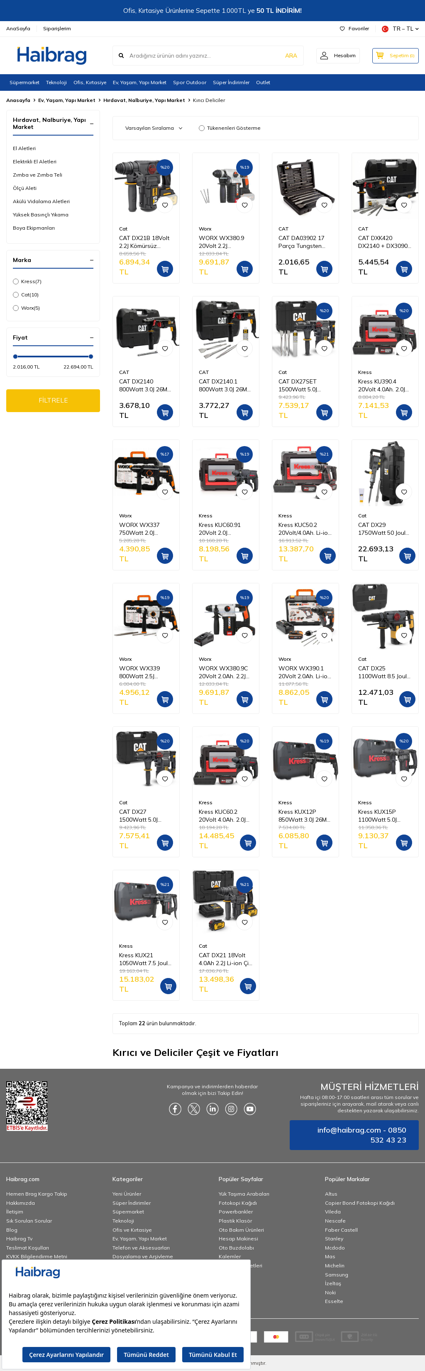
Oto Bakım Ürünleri (241, 1230)
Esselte (334, 1301)
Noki (330, 1292)
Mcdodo (335, 1248)
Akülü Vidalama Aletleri (41, 201)
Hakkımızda (20, 1203)
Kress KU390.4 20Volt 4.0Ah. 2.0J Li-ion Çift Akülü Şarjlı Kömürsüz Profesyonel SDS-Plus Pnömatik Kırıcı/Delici (382, 385)
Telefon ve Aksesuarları (141, 1248)
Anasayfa (18, 100)
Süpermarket (24, 82)
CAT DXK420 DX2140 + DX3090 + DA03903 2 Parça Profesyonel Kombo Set (384, 242)
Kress (27, 281)
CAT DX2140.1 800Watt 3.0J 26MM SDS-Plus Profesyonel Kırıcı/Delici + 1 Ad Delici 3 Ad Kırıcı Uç (225, 385)
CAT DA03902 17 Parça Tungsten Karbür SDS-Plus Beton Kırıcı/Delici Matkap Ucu (301, 242)
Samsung (336, 1275)
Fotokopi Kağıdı (238, 1203)
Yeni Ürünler (126, 1194)
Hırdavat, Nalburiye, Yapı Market (144, 100)
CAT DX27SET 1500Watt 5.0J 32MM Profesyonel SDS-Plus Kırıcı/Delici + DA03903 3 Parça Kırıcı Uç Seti (303, 385)
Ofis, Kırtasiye (89, 82)
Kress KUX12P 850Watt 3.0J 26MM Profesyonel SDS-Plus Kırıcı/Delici (304, 816)
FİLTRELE (53, 401)
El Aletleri (24, 148)
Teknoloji (56, 82)
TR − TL (400, 28)
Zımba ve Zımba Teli (37, 175)
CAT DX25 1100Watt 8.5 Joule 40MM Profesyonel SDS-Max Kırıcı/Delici (384, 672)
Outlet (263, 82)
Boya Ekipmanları (34, 228)
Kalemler (230, 1256)
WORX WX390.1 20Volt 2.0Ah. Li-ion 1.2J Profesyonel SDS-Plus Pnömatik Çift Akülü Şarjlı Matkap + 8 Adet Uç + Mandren (304, 672)
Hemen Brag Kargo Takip (36, 1194)
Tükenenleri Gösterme (230, 128)
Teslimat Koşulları (27, 1248)
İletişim (14, 1211)
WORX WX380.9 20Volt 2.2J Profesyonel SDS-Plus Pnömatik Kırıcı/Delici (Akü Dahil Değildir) (223, 242)
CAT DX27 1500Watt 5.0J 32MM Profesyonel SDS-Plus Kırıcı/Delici (144, 816)
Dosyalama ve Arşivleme (142, 1256)
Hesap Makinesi (238, 1238)
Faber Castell (341, 1230)
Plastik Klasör (235, 1221)
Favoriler (354, 28)
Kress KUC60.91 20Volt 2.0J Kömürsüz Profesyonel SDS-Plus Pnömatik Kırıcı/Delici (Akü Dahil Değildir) (223, 529)
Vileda (333, 1211)
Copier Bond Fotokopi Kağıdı (360, 1203)
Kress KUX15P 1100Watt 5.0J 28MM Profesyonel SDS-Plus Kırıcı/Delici (383, 816)
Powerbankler (236, 1211)
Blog (11, 1230)
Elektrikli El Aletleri (34, 161)
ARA (289, 55)
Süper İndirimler (231, 82)
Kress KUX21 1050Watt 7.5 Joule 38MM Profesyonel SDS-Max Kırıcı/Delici (145, 959)
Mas (330, 1256)
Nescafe (335, 1221)
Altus (331, 1194)
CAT (283, 229)
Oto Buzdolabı (236, 1248)
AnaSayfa (18, 28)
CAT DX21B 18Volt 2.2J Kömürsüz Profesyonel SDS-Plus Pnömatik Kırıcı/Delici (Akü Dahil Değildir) (144, 242)
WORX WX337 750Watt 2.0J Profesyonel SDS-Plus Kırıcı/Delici (143, 529)
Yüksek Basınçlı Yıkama (40, 214)
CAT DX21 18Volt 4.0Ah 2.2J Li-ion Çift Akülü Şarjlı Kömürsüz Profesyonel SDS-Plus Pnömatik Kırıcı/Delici (226, 959)
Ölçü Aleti (25, 188)
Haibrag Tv (19, 1238)
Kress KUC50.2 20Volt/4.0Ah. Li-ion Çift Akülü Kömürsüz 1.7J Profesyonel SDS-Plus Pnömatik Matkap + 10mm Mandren (305, 529)
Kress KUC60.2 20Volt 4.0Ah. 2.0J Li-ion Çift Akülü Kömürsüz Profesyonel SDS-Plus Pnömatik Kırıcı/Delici (223, 816)
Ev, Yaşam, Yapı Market (139, 82)
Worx (26, 308)
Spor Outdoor (189, 82)
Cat (26, 294)
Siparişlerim (57, 28)
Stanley (334, 1238)
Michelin (334, 1265)
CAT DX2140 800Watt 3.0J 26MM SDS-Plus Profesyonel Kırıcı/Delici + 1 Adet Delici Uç (145, 385)
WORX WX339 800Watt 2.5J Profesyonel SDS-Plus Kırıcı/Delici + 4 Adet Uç (144, 672)
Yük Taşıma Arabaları (244, 1194)
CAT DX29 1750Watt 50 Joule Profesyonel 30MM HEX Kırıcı (383, 529)
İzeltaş (333, 1283)
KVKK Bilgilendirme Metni (36, 1256)
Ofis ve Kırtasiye (132, 1230)
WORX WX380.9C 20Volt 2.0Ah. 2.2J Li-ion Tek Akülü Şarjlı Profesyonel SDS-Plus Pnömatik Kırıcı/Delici (225, 672)
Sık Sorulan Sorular (29, 1221)
